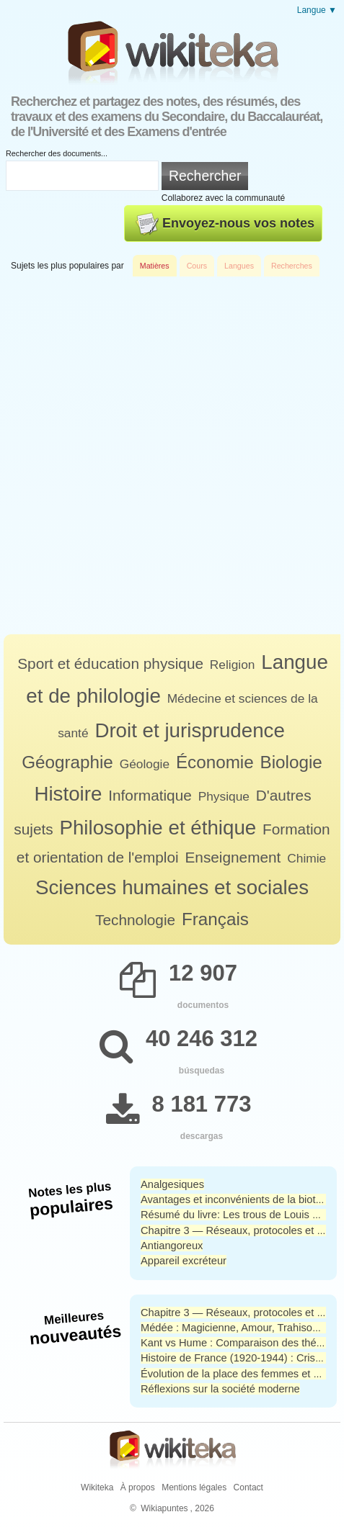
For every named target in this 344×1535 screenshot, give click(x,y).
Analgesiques (172, 1184)
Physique (224, 796)
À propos (137, 1487)
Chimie (306, 858)
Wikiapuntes (164, 1508)
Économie (215, 762)
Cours (197, 265)
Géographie (67, 762)
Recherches (291, 265)
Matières (154, 265)
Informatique (150, 795)
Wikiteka (97, 1487)
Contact (248, 1487)
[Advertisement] (172, 455)
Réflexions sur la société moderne (220, 1389)
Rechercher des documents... (56, 153)
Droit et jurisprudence (189, 730)
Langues (239, 265)
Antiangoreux (172, 1245)
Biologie (291, 762)
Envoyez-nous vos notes (225, 223)
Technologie (135, 919)
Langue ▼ (317, 10)
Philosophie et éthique (157, 827)
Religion (232, 664)
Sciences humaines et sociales (172, 887)
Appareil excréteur (183, 1260)
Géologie (144, 764)
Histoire (68, 794)
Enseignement (233, 857)
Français (215, 919)
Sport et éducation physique (110, 663)
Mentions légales (194, 1487)
